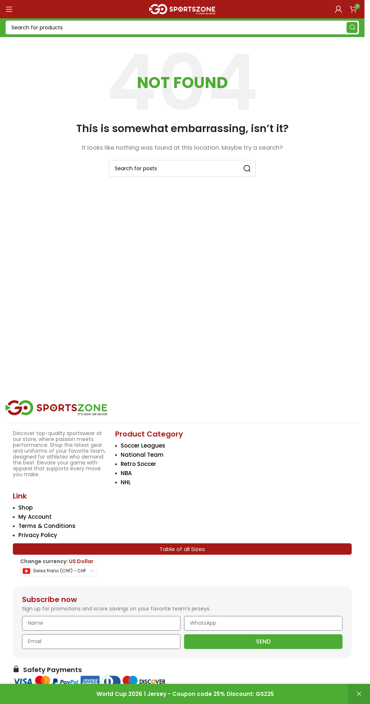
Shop (25, 507)
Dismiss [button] (359, 694)
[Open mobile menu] (9, 9)
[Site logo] (182, 8)
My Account (35, 517)
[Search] (182, 27)
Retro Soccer (138, 464)
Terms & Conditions (47, 526)
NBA (126, 473)
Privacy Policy (37, 535)
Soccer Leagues (143, 445)
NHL (126, 482)
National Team (142, 455)
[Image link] (56, 407)
